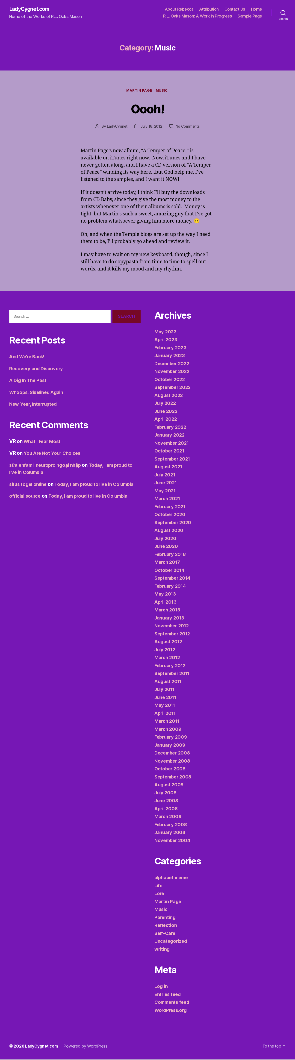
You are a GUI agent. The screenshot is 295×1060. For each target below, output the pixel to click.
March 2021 (167, 499)
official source (25, 504)
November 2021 (172, 444)
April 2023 (166, 340)
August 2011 (169, 682)
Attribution (209, 9)
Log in (161, 987)
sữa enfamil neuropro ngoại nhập (47, 466)
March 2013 (167, 611)
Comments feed (173, 1003)
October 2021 (170, 452)
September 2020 (174, 523)
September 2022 (173, 388)
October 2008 (170, 769)
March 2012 (167, 658)
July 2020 (166, 539)
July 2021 (165, 476)
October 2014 (170, 571)
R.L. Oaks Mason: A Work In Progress (197, 16)
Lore (159, 894)
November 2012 (172, 626)
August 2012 (169, 642)
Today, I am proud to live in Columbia (92, 504)
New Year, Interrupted (34, 405)
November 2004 (173, 841)
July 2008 (166, 793)
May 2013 (165, 595)
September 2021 (173, 460)
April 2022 (166, 420)
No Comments (188, 127)
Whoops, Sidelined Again (38, 393)
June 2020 (166, 547)
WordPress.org (171, 1011)
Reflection (166, 926)
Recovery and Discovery (37, 369)
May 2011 (165, 706)
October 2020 (170, 515)
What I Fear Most (43, 442)
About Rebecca (179, 9)
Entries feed (168, 995)
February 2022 (171, 428)
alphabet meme (172, 878)
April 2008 (166, 809)
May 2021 (165, 491)
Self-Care (165, 934)
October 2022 (170, 380)
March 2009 (168, 730)
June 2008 (167, 801)
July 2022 (165, 404)
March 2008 (168, 817)
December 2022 (173, 364)
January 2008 (170, 833)
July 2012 (165, 650)
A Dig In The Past (28, 381)
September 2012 (173, 634)
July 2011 (165, 690)
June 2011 (166, 698)
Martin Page (139, 91)
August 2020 (169, 531)
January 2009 (170, 746)
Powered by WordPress (87, 1047)
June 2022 (166, 412)
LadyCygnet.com (30, 9)
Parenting (165, 918)
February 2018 (171, 555)
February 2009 (171, 738)
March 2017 (167, 563)
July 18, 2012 (151, 127)
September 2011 (173, 674)
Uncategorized (171, 942)
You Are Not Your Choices (53, 454)
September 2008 (174, 778)
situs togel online (29, 485)
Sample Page (250, 16)
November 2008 (173, 762)
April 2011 (166, 714)
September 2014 (173, 579)
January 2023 (170, 356)
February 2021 (171, 507)
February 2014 (171, 587)
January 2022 (170, 436)
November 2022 (173, 372)
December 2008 (173, 754)
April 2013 (166, 603)
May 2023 (165, 332)
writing (162, 950)
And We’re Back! (28, 357)
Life (158, 886)
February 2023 (171, 348)
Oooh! (147, 109)
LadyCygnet (116, 127)
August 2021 (169, 467)
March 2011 (167, 722)
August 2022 (169, 396)
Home (256, 9)
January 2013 (170, 619)
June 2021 (166, 483)
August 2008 (169, 785)
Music (162, 91)
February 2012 (171, 666)
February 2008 (171, 825)
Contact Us (234, 9)
